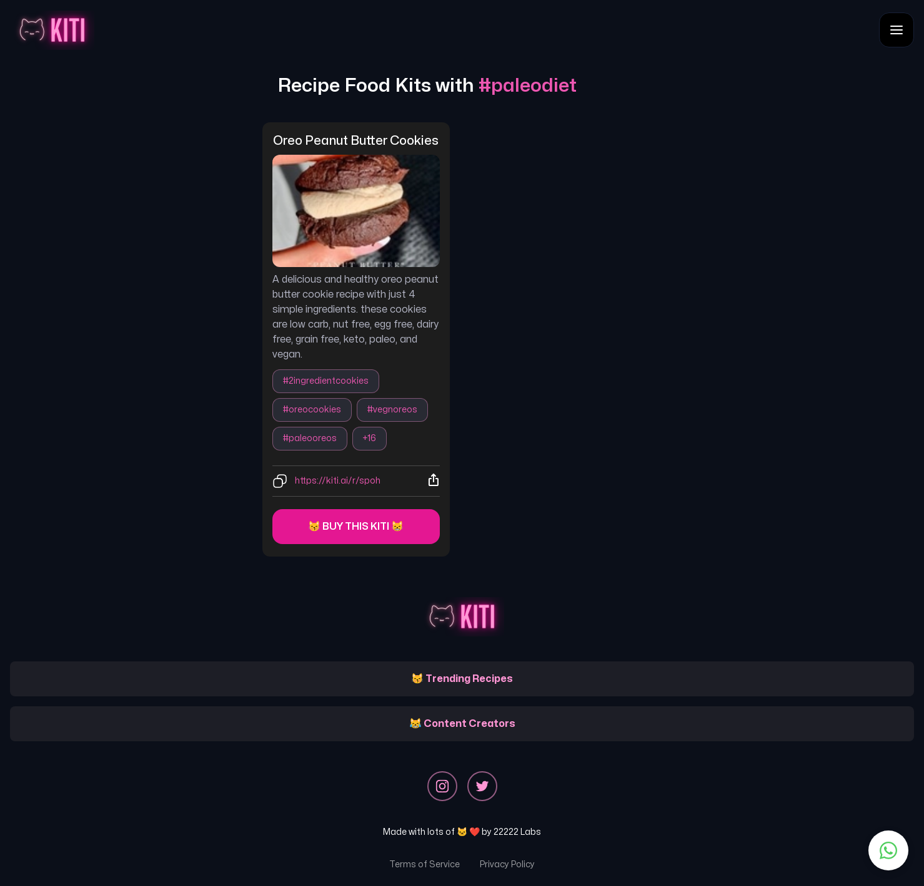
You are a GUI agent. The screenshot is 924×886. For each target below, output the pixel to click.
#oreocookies (312, 410)
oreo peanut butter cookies (356, 141)
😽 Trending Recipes (462, 679)
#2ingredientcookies (326, 381)
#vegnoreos (392, 410)
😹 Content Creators (462, 724)
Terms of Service (424, 864)
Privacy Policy (507, 864)
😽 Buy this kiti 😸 (356, 527)
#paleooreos (310, 438)
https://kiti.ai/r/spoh (337, 481)
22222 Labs (517, 832)
